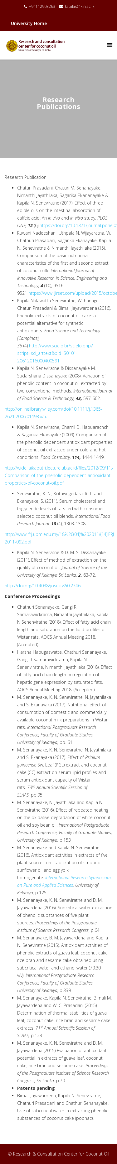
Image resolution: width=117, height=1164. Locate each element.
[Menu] (109, 45)
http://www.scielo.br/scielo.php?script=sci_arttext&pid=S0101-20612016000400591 (55, 353)
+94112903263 (42, 6)
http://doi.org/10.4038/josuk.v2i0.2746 (42, 586)
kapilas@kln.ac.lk (79, 6)
